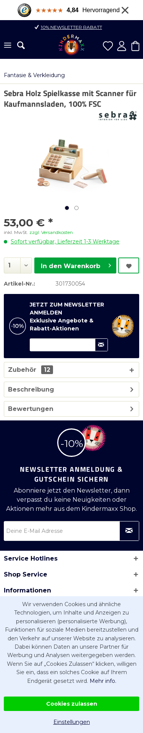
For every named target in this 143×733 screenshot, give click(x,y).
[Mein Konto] (122, 46)
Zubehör (30, 369)
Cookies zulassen (71, 703)
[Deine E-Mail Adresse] (71, 531)
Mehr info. (103, 681)
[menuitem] (7, 45)
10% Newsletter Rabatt (71, 27)
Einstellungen (71, 722)
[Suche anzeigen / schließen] (21, 45)
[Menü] (7, 45)
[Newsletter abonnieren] (129, 530)
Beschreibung (31, 389)
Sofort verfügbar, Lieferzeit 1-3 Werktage (65, 241)
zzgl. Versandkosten (51, 232)
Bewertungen (30, 408)
